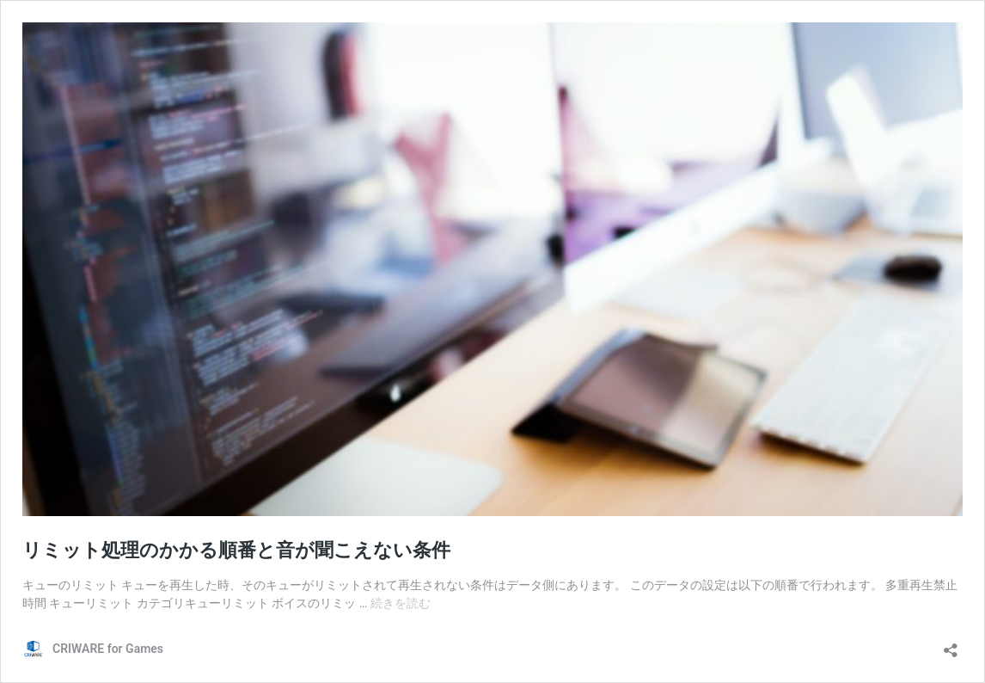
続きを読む (400, 603)
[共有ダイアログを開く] (951, 644)
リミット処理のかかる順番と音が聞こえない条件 (236, 550)
